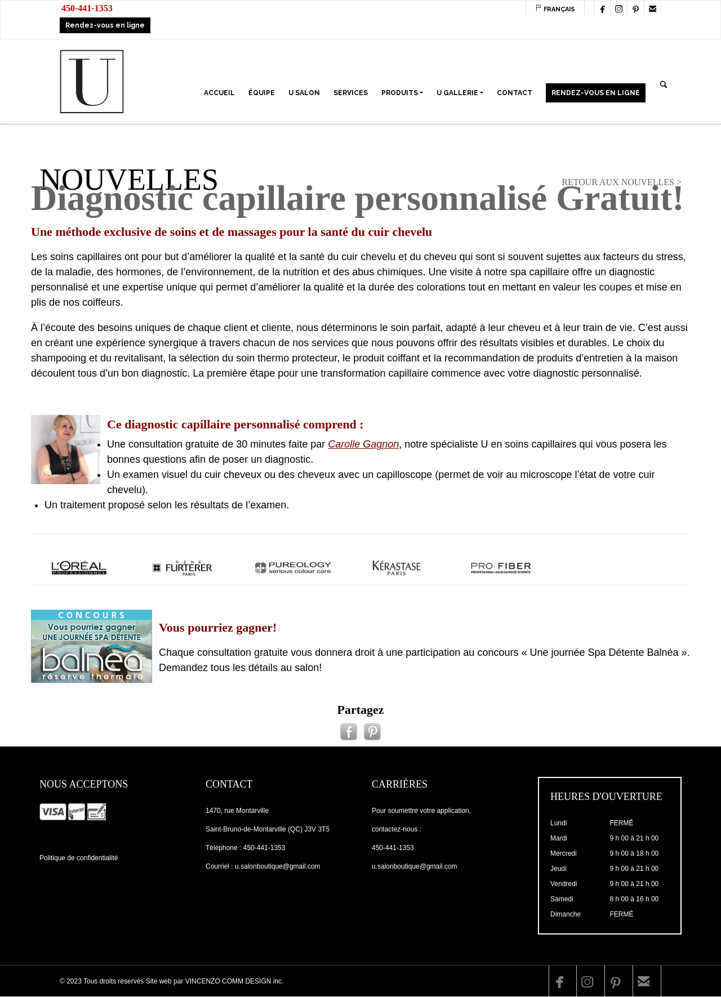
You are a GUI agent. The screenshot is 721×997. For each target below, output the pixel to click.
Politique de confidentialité (78, 858)
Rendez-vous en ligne (105, 25)
